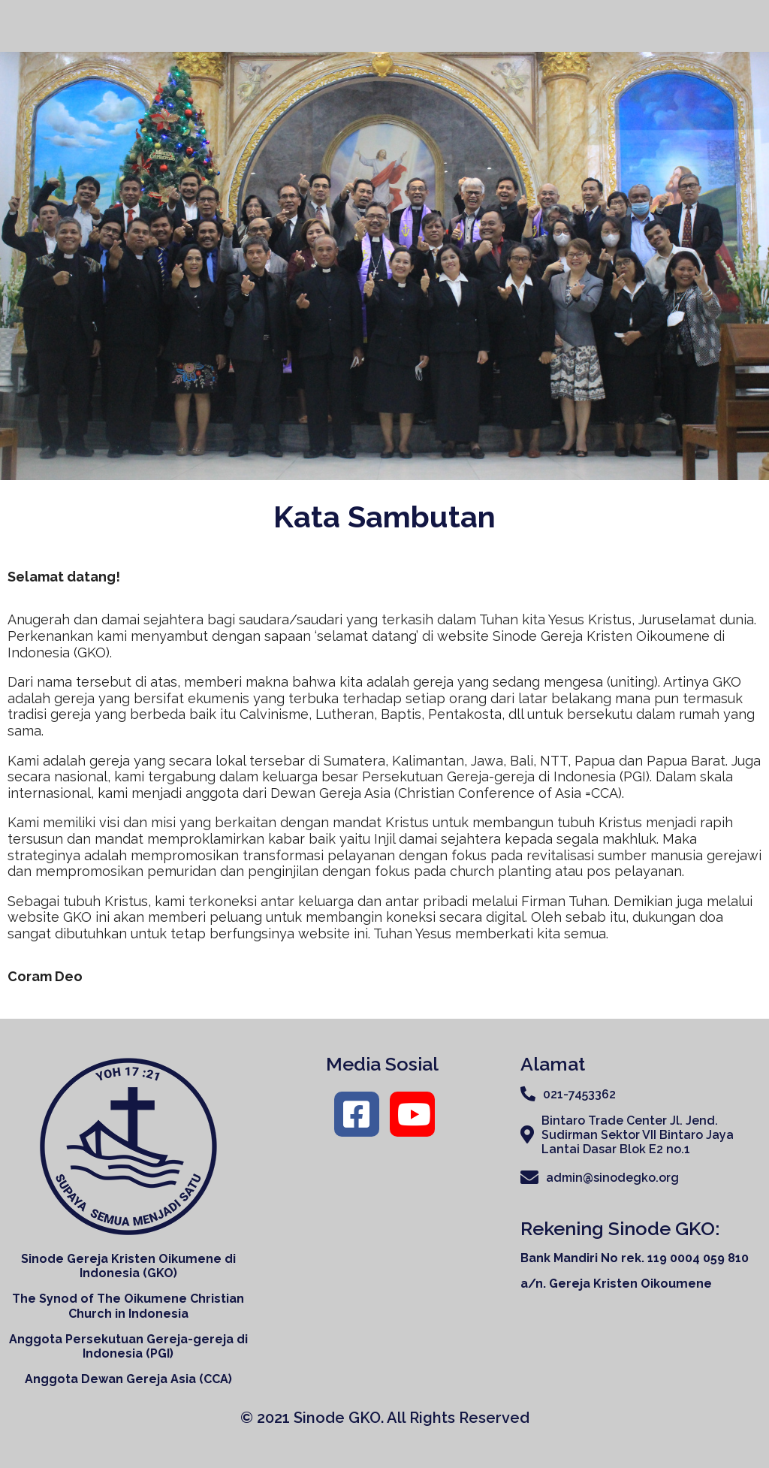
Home (391, 26)
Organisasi (590, 26)
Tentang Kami (478, 26)
